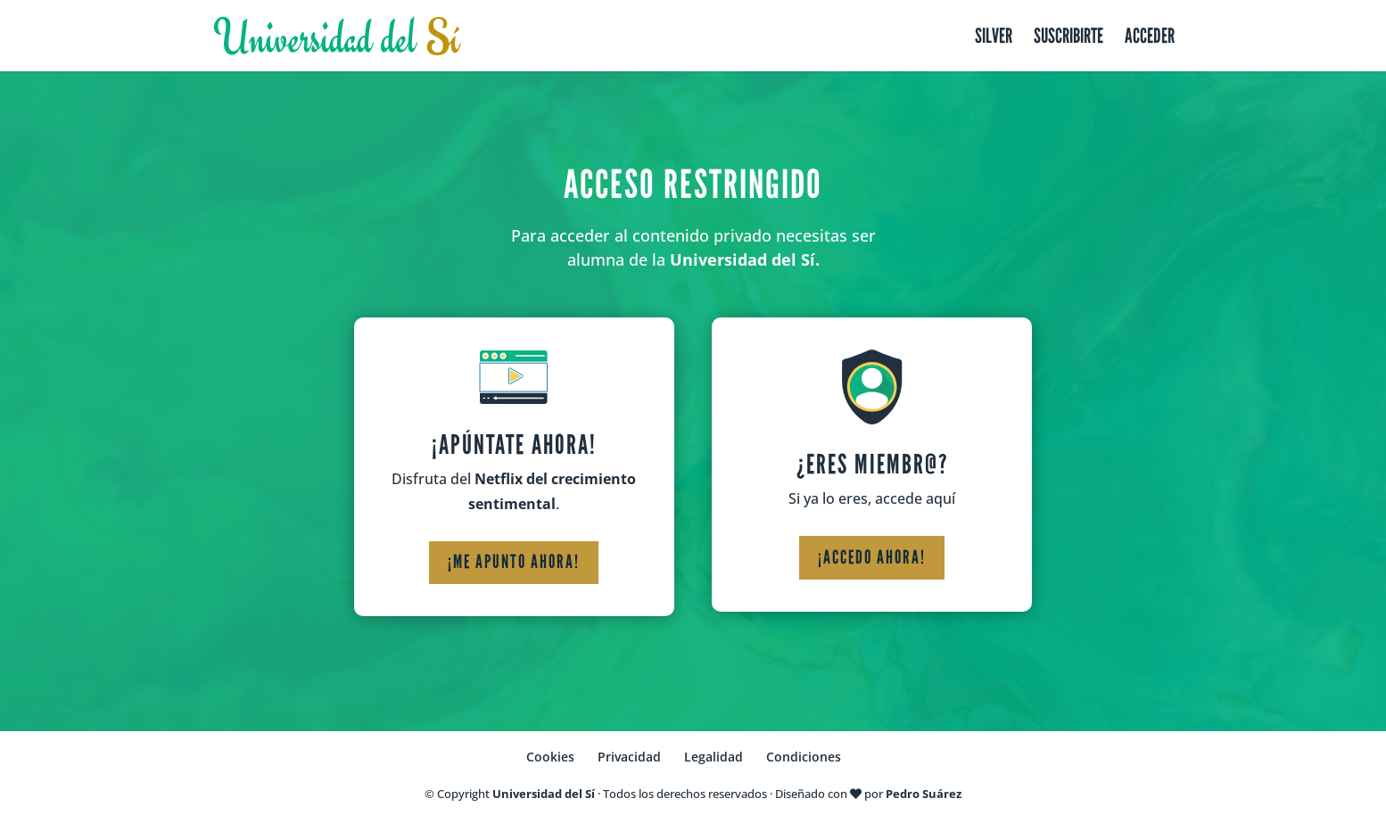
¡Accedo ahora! (872, 557)
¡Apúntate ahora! (514, 445)
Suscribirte (1068, 38)
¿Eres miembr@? (872, 465)
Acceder (1150, 38)
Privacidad (629, 756)
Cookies (550, 756)
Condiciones (803, 756)
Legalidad (713, 756)
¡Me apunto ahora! (514, 561)
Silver (993, 38)
